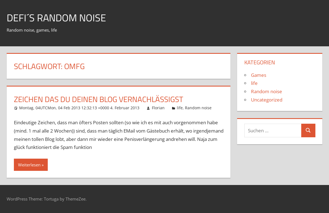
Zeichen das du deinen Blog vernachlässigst (98, 99)
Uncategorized (266, 100)
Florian (158, 107)
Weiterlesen (29, 165)
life (180, 107)
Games (258, 75)
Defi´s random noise (56, 17)
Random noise (198, 107)
